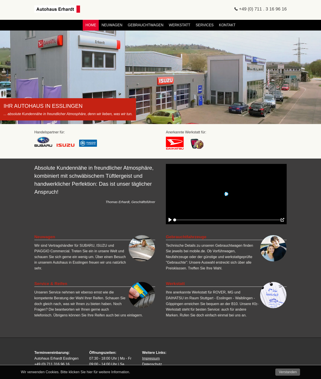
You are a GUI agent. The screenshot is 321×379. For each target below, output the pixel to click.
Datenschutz (152, 364)
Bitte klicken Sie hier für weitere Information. (95, 372)
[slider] (228, 220)
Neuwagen (111, 25)
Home (90, 25)
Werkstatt (179, 25)
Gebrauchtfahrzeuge (186, 236)
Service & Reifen (50, 283)
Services (205, 25)
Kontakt (227, 25)
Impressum (151, 358)
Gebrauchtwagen (145, 25)
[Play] (170, 220)
